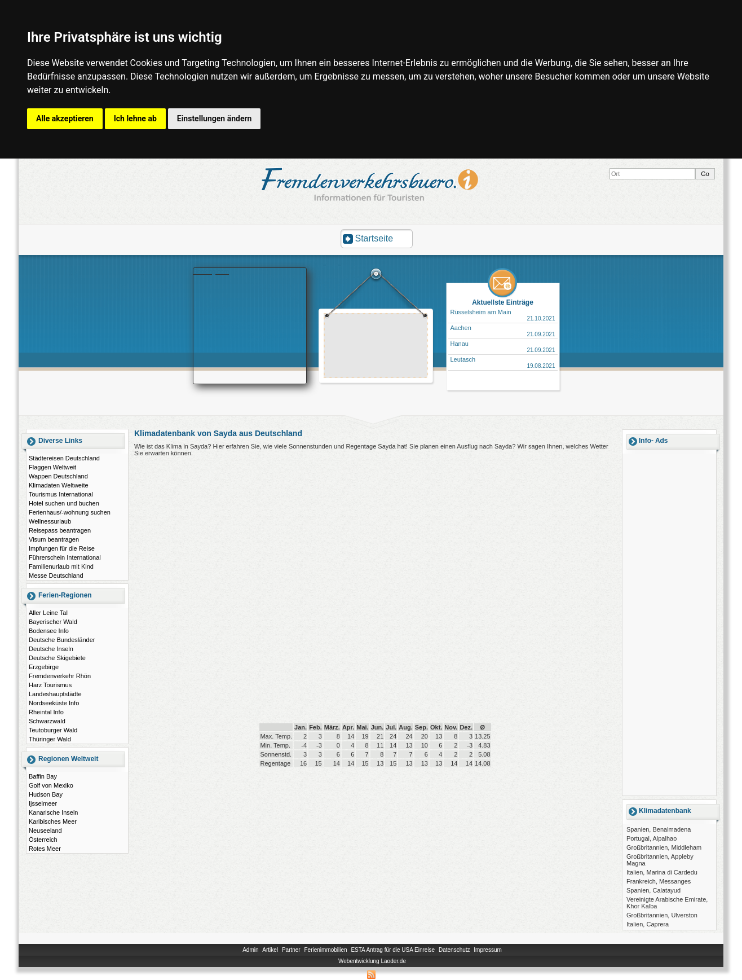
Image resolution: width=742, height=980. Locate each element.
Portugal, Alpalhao (651, 838)
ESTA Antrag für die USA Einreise (393, 950)
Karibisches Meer (53, 821)
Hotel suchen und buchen (64, 503)
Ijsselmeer (43, 803)
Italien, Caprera (647, 924)
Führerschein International (65, 557)
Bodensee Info (49, 630)
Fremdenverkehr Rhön (60, 676)
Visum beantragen (54, 539)
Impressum (487, 950)
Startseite (374, 238)
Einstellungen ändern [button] (214, 118)
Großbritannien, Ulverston (661, 915)
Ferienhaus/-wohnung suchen (70, 512)
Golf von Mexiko (51, 785)
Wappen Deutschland (58, 476)
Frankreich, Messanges (658, 881)
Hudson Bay (46, 794)
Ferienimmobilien (325, 950)
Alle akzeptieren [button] (65, 118)
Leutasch (463, 359)
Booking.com (211, 271)
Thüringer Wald (50, 739)
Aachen (460, 327)
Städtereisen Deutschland (64, 458)
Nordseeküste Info (54, 703)
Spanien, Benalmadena (658, 829)
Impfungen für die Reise (62, 548)
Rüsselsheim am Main (480, 312)
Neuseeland (45, 830)
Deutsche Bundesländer (62, 639)
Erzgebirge (44, 666)
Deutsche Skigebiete (57, 657)
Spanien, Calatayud (653, 890)
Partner (291, 950)
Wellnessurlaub (50, 521)
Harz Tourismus (50, 685)
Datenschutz (454, 950)
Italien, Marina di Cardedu (661, 872)
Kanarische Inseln (53, 812)
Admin (250, 950)
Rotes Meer (45, 848)
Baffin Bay (43, 776)
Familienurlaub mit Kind (61, 566)
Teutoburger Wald (53, 730)
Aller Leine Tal (48, 612)
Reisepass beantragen (60, 530)
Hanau (459, 343)
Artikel (270, 950)
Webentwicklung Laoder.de (372, 961)
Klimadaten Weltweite (59, 485)
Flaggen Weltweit (52, 467)
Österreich (43, 839)
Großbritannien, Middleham (663, 847)
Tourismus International (61, 494)
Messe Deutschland (56, 575)
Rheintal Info (46, 712)
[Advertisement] (376, 347)
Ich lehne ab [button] (135, 118)
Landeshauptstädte (55, 694)
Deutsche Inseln (51, 648)
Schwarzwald (47, 721)
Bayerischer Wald (53, 621)
